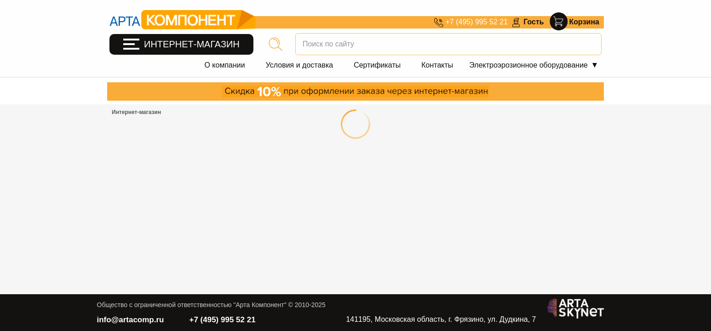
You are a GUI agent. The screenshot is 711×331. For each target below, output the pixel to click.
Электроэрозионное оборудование (528, 65)
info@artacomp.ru (130, 319)
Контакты (437, 65)
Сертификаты (377, 65)
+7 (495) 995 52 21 (222, 319)
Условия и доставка (299, 65)
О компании (224, 65)
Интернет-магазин (136, 112)
